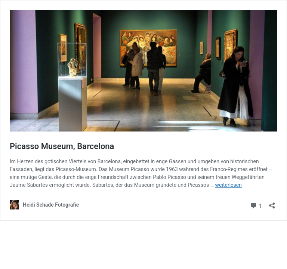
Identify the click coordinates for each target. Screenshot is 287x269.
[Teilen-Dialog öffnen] (272, 203)
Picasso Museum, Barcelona (62, 146)
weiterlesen (228, 185)
